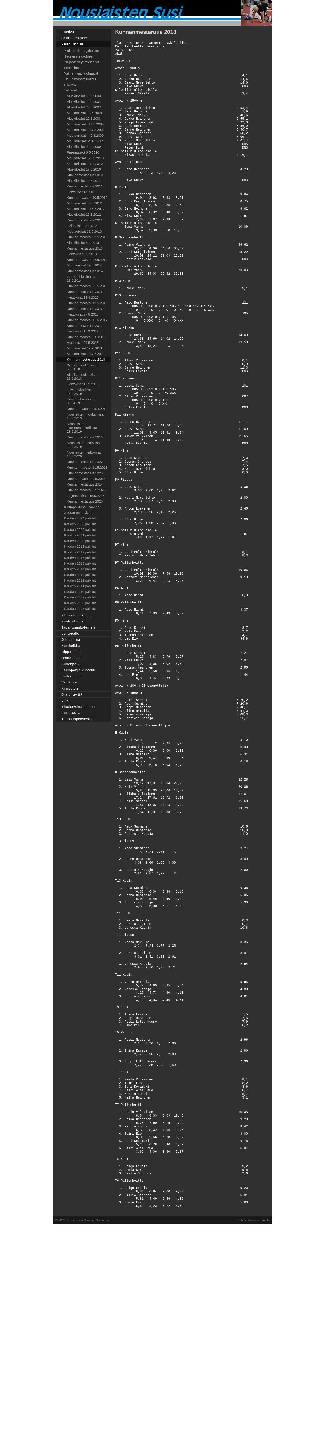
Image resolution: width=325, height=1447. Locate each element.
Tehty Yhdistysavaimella (253, 1438)
